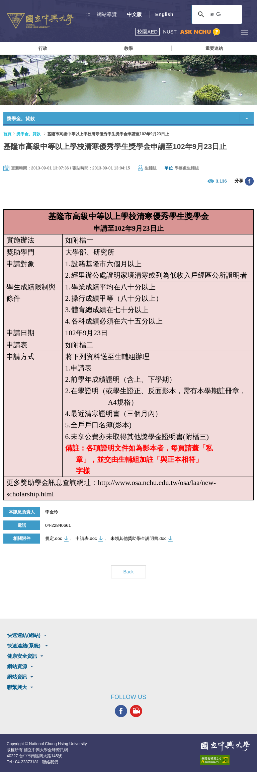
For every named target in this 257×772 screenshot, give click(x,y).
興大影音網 (136, 711)
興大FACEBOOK (121, 711)
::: (88, 14)
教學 (128, 48)
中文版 (134, 14)
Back (128, 571)
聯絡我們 (50, 762)
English (164, 14)
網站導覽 (107, 14)
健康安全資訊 (22, 656)
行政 (42, 48)
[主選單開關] (244, 32)
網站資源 (17, 666)
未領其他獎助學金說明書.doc (138, 538)
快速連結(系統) (24, 645)
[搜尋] (215, 14)
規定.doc (53, 538)
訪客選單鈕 (229, 32)
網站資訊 (17, 677)
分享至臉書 (249, 181)
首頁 (7, 134)
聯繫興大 (17, 687)
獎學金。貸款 (28, 134)
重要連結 (214, 48)
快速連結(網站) (23, 635)
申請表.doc (86, 538)
